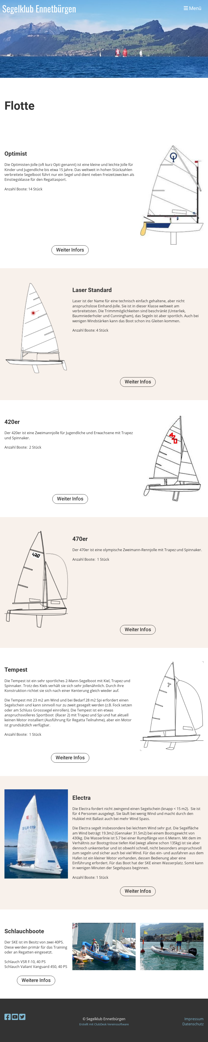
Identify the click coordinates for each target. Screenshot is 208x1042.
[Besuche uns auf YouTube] (15, 1017)
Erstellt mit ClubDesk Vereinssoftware (104, 1024)
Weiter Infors (70, 250)
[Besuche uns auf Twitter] (22, 1017)
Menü (192, 8)
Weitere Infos (70, 757)
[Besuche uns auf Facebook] (7, 1017)
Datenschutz (193, 1024)
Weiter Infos (138, 382)
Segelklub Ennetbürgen (39, 8)
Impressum (194, 1018)
